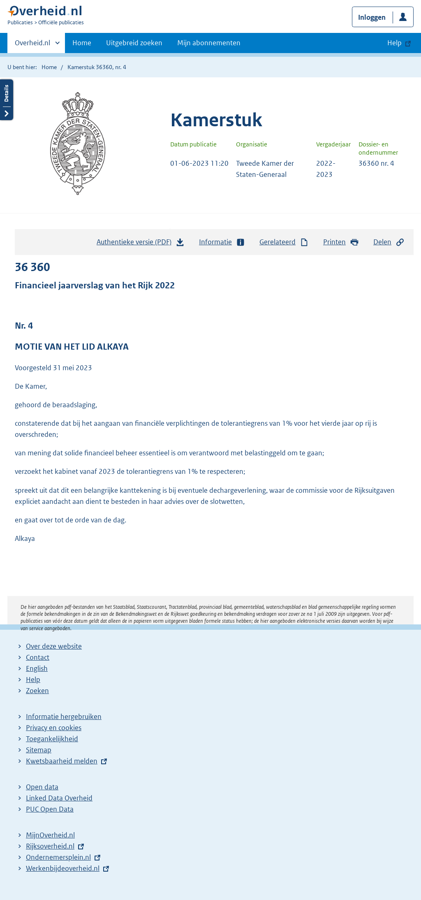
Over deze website (54, 646)
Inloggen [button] (372, 17)
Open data (42, 786)
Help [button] (394, 42)
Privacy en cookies (53, 727)
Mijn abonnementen (209, 42)
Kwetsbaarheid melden (61, 760)
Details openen (6, 99)
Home (81, 42)
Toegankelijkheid (52, 738)
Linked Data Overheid (59, 798)
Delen (389, 242)
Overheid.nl (32, 45)
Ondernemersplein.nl (58, 857)
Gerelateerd (284, 242)
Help (33, 679)
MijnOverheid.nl (50, 835)
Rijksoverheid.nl (50, 846)
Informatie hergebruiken (64, 716)
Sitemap (38, 749)
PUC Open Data (50, 809)
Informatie (222, 242)
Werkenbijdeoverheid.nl (62, 868)
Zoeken (37, 690)
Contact (37, 657)
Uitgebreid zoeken (134, 42)
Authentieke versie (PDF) (141, 244)
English (37, 668)
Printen (341, 242)
